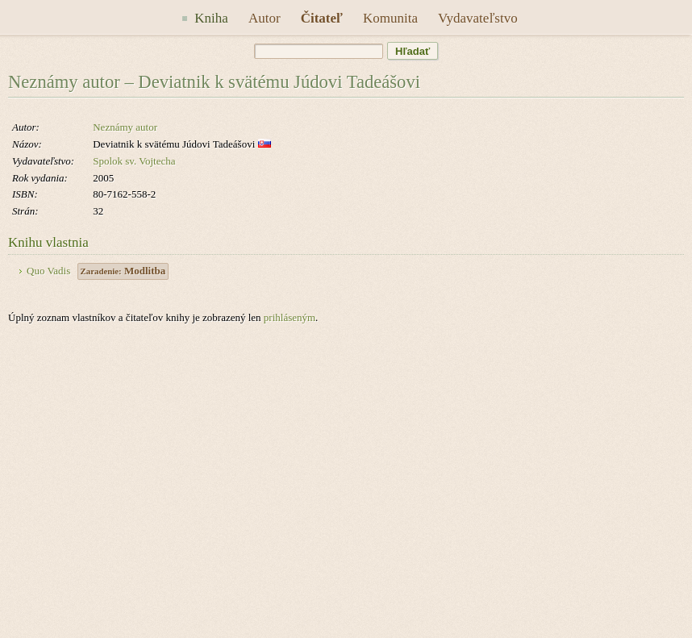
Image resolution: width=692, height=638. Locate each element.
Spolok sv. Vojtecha (134, 161)
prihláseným (289, 317)
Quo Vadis (48, 271)
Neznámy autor (125, 127)
